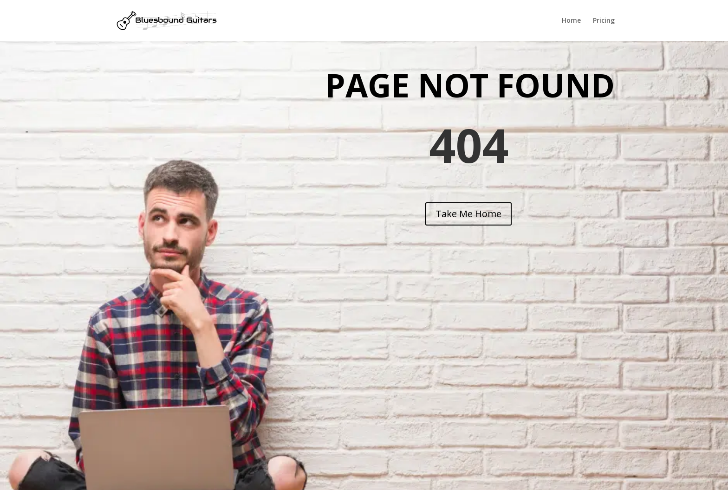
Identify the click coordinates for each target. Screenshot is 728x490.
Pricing (604, 21)
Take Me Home (468, 213)
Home (571, 21)
